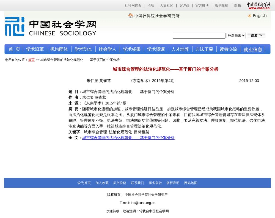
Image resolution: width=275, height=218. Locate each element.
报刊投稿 (221, 5)
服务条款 (155, 183)
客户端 (184, 5)
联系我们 (137, 183)
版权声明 (173, 183)
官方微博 (202, 5)
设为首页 (84, 183)
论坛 (150, 5)
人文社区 (166, 5)
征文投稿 (119, 183)
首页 (31, 60)
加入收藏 (102, 183)
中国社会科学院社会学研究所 (146, 195)
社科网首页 (133, 5)
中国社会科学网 (257, 5)
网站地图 (190, 183)
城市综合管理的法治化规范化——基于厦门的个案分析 (128, 138)
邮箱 (237, 5)
